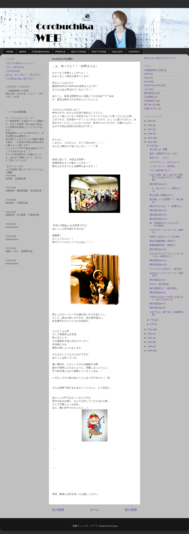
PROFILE (60, 51)
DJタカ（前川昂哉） (160, 284)
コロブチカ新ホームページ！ (20, 63)
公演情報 (148, 97)
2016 (150, 133)
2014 (150, 142)
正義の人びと (151, 108)
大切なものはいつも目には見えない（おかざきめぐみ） (166, 298)
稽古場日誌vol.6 (157, 308)
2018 (150, 125)
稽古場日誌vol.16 (158, 184)
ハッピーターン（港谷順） (163, 166)
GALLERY (117, 51)
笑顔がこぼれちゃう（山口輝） (165, 236)
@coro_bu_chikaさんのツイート (160, 58)
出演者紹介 (149, 101)
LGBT (147, 74)
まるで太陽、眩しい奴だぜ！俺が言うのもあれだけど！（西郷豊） (166, 177)
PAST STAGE (99, 51)
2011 (150, 338)
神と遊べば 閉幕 (159, 149)
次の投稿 (58, 509)
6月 (152, 324)
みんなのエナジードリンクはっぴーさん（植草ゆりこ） (166, 254)
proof (146, 81)
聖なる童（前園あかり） (162, 195)
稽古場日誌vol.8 (157, 292)
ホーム (94, 509)
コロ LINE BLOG (15, 67)
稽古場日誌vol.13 (158, 219)
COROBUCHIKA (41, 51)
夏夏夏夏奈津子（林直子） (163, 245)
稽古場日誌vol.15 (158, 210)
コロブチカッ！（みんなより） (165, 162)
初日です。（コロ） (160, 158)
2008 (150, 350)
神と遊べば (149, 104)
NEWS (22, 51)
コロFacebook (13, 71)
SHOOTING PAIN (152, 85)
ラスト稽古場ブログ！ (161, 170)
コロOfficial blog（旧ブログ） (20, 78)
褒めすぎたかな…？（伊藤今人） (166, 206)
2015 (150, 138)
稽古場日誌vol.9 (157, 280)
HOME (9, 51)
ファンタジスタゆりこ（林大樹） (166, 269)
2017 (150, 129)
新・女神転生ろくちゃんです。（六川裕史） (165, 224)
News (147, 78)
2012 (150, 334)
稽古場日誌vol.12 (158, 249)
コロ (146, 89)
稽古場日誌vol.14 (158, 215)
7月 (152, 320)
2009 (150, 346)
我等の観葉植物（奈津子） (163, 241)
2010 (150, 342)
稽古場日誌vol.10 (158, 264)
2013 (150, 329)
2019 (150, 121)
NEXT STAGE (78, 51)
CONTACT (134, 51)
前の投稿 (131, 509)
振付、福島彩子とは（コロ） (164, 153)
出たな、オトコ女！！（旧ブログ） (23, 75)
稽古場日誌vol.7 (157, 303)
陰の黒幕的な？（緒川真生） (164, 288)
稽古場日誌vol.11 (158, 260)
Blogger (114, 526)
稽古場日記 (149, 93)
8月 (152, 146)
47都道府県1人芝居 (154, 70)
